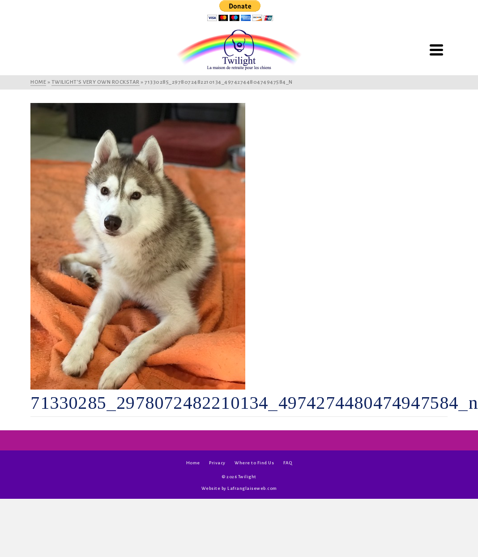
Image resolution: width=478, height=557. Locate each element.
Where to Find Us (254, 462)
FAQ (287, 462)
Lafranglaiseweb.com (252, 488)
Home (193, 462)
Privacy (217, 462)
